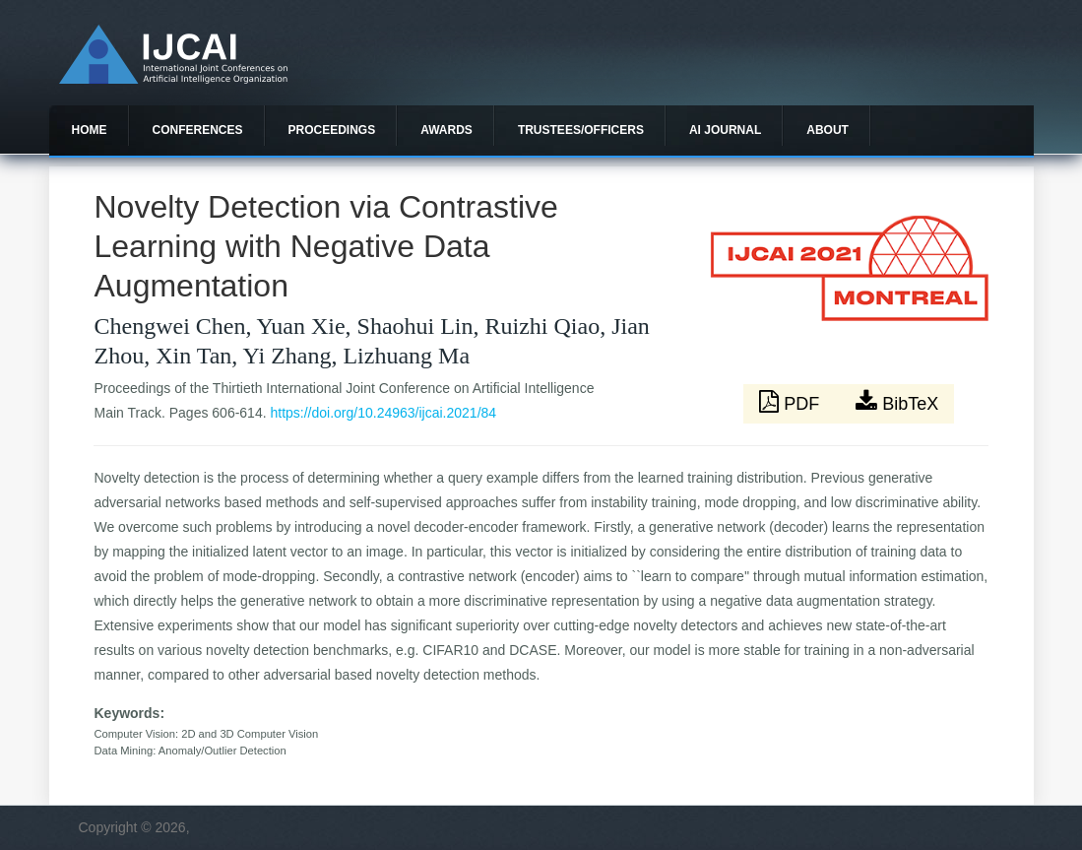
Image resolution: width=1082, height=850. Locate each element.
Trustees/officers (581, 130)
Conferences (198, 130)
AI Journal (725, 130)
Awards (446, 130)
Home (89, 130)
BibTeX (897, 402)
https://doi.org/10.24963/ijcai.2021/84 (383, 413)
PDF (791, 402)
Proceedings (332, 130)
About (827, 130)
